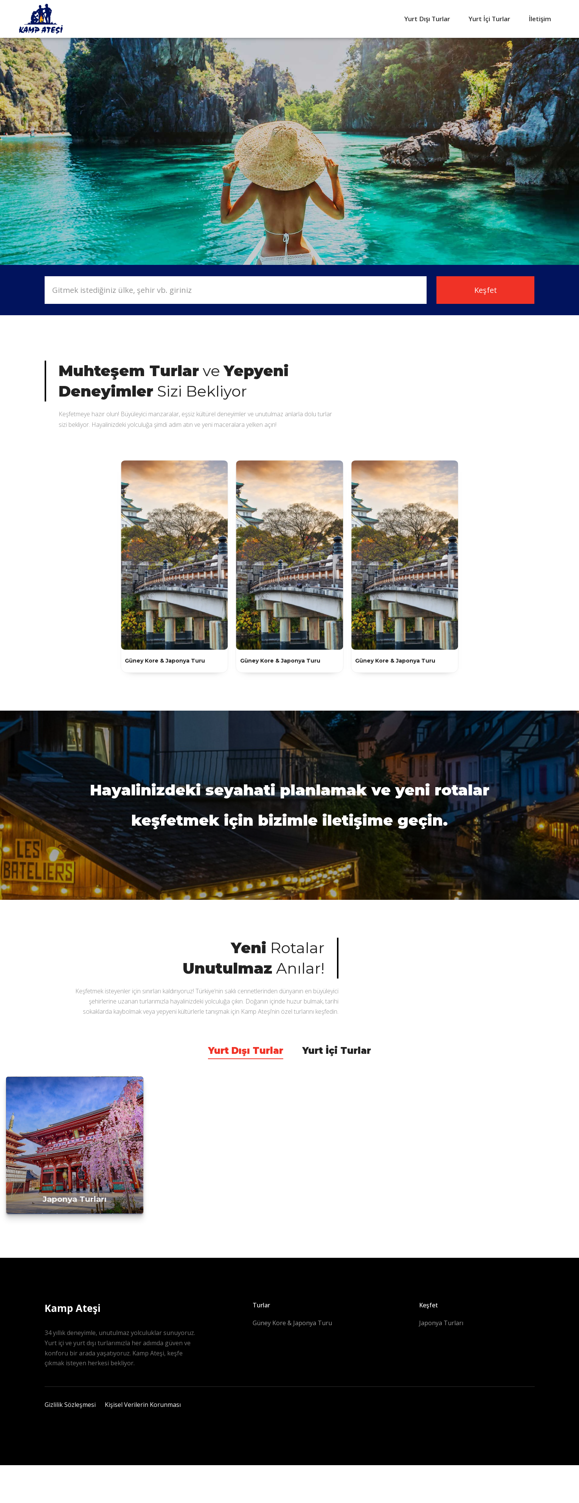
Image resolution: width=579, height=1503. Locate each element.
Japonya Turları (441, 1323)
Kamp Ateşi (73, 1308)
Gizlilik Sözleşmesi (70, 1404)
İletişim (540, 18)
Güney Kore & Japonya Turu (292, 1323)
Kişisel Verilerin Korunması (143, 1404)
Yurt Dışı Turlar (427, 18)
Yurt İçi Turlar (489, 18)
